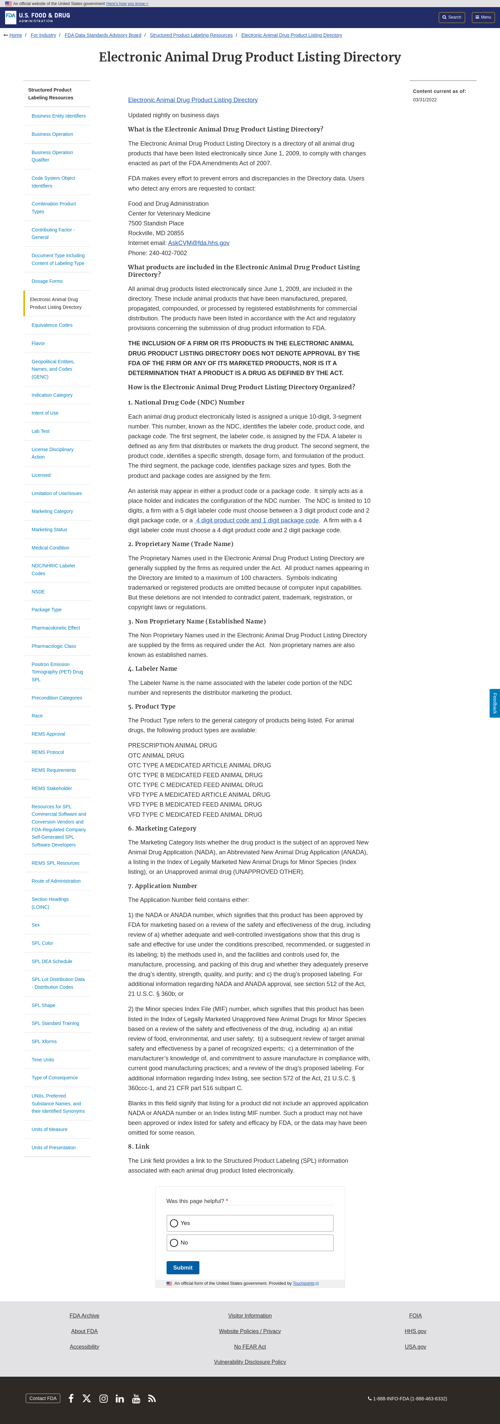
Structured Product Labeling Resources (191, 35)
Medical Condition (50, 547)
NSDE (38, 591)
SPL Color (42, 943)
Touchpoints (303, 1283)
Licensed (41, 475)
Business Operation (52, 134)
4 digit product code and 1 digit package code (257, 520)
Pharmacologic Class (54, 646)
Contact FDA (43, 1398)
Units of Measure (50, 1129)
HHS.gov (415, 1331)
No (184, 1242)
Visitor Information (250, 1316)
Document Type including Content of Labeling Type (58, 259)
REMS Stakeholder (52, 788)
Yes (185, 1223)
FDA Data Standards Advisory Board (103, 35)
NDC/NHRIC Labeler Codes (53, 569)
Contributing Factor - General (53, 233)
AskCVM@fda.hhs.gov (199, 243)
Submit (183, 1268)
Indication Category (52, 395)
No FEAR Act (250, 1347)
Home (15, 35)
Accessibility (84, 1347)
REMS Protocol (48, 752)
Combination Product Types (54, 207)
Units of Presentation (54, 1147)
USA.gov (415, 1347)
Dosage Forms (47, 281)
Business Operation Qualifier (52, 156)
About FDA (84, 1331)
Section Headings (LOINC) (50, 903)
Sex (36, 925)
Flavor (38, 343)
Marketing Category (52, 511)
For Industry (43, 35)
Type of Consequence (55, 1077)
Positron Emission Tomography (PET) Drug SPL (57, 672)
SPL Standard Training (55, 1023)
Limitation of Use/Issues (57, 493)
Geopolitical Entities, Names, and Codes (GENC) (53, 369)
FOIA (415, 1316)
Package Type (47, 609)
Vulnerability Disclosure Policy (250, 1362)
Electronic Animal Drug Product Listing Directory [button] (193, 100)
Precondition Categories (57, 698)
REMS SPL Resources (56, 863)
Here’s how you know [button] (127, 3)
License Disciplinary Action (53, 453)
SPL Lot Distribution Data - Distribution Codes (58, 983)
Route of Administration (56, 881)
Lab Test (41, 431)
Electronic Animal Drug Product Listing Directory (291, 35)
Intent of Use (45, 413)
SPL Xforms (44, 1041)
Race (37, 715)
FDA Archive (84, 1316)
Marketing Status (49, 529)
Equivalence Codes (52, 325)
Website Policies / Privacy (250, 1331)
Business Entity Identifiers (59, 116)
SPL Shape (44, 1005)
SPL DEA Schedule (52, 961)
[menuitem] (443, 97)
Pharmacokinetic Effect (56, 628)
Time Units (43, 1059)
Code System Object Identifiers (53, 182)
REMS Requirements (54, 770)
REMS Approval (48, 734)
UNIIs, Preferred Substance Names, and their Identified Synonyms (58, 1103)
